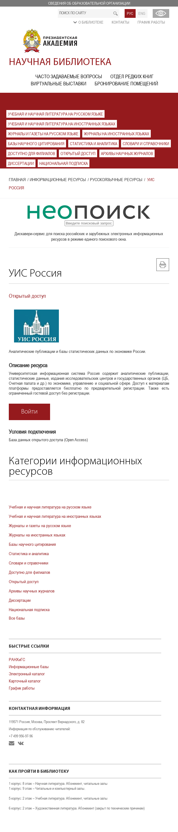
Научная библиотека (60, 63)
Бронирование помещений (126, 83)
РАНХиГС (17, 659)
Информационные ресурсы (58, 179)
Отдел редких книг (132, 76)
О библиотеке (90, 22)
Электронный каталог (27, 673)
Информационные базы (29, 666)
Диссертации (21, 163)
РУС (130, 13)
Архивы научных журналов (127, 153)
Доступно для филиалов (31, 153)
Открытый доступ (78, 153)
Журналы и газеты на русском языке (43, 133)
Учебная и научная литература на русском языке (55, 114)
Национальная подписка (63, 163)
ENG (141, 13)
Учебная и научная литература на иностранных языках (61, 124)
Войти (29, 412)
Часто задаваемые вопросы (68, 76)
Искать (115, 13)
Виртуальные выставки (58, 83)
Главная (17, 179)
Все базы (17, 617)
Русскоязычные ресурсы (116, 179)
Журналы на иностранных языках (116, 133)
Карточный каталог (25, 680)
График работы (151, 22)
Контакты (120, 22)
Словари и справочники (146, 143)
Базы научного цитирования (36, 143)
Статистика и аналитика (93, 143)
